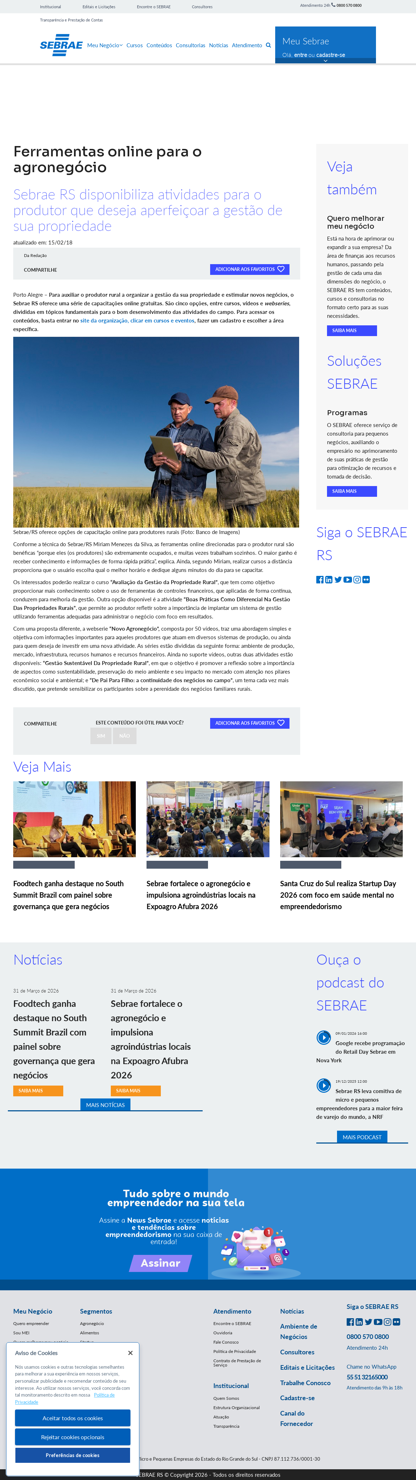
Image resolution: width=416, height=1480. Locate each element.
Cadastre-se (297, 1398)
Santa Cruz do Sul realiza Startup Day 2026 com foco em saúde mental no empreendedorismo (338, 895)
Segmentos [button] (96, 1311)
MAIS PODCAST (362, 1137)
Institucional (50, 6)
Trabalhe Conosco (305, 1383)
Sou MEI (21, 1332)
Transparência (226, 1426)
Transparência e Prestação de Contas (71, 20)
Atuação (221, 1417)
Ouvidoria (222, 1332)
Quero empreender (31, 1323)
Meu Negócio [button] (32, 1311)
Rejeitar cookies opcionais (72, 1436)
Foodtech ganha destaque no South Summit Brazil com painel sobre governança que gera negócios (68, 895)
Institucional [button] (231, 1385)
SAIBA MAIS (344, 330)
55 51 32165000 (367, 1377)
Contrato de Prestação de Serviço (237, 1363)
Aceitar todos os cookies (73, 1418)
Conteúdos (159, 45)
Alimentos (89, 1332)
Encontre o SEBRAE (153, 6)
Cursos (135, 45)
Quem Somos (226, 1398)
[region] (73, 1409)
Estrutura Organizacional (236, 1407)
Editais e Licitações (99, 6)
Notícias (218, 45)
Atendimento (247, 45)
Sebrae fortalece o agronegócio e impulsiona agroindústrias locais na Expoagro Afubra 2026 (201, 895)
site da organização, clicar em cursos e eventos (137, 320)
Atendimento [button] (232, 1311)
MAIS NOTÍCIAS (105, 1105)
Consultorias (190, 45)
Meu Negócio (105, 45)
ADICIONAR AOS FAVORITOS (250, 269)
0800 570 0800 (349, 5)
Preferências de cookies (72, 1455)
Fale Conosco (226, 1342)
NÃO (124, 736)
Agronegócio (92, 1323)
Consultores (202, 6)
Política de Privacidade (234, 1351)
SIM (101, 736)
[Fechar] (130, 1353)
